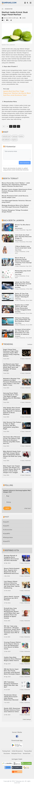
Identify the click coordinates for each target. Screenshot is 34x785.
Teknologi (18, 298)
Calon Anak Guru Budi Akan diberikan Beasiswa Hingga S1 (23, 236)
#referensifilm (7, 529)
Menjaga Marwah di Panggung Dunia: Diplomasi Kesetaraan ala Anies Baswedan (11, 558)
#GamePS (6, 526)
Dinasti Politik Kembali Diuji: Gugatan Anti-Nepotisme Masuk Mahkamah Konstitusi (11, 571)
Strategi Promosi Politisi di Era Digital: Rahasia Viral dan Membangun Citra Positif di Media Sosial (12, 645)
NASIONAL (18, 264)
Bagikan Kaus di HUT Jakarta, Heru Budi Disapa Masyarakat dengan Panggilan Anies (23, 307)
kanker (21, 136)
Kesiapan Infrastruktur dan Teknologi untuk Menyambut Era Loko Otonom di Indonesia (22, 331)
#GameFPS (6, 541)
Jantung (15, 136)
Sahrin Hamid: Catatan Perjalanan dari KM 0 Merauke (11, 598)
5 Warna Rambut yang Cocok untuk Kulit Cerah (23, 247)
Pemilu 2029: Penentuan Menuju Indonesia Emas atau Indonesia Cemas (12, 710)
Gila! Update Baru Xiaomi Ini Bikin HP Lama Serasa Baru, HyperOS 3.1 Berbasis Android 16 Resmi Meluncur (12, 411)
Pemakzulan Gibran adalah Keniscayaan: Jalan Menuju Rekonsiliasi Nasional (11, 697)
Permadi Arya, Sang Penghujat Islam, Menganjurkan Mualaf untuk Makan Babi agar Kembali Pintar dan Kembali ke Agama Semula (11, 613)
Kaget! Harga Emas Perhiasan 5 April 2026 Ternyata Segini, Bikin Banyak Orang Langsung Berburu (11, 353)
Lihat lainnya (27, 719)
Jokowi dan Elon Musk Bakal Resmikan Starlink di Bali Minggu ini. (23, 283)
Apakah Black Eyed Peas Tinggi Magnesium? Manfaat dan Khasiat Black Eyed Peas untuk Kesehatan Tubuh (17, 93)
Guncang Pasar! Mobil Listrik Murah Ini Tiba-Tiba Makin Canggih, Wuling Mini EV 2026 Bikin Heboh (12, 396)
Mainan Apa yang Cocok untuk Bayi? (23, 271)
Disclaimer (7, 753)
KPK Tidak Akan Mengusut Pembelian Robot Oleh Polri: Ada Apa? (11, 684)
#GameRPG (6, 533)
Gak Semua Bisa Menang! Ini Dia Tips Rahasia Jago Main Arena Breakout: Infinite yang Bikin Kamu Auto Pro (11, 440)
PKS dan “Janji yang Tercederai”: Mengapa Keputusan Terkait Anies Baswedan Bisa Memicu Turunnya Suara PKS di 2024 (12, 630)
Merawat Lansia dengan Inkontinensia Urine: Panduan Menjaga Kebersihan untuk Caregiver (17, 191)
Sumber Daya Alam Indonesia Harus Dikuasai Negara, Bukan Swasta (12, 658)
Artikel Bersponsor (17, 751)
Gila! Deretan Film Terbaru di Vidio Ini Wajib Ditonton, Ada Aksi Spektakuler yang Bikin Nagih (12, 425)
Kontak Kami (26, 753)
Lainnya (29, 344)
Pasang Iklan (28, 751)
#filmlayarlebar (8, 537)
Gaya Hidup (18, 250)
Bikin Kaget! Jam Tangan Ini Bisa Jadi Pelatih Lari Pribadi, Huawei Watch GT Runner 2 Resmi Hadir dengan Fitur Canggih (11, 469)
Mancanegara (18, 228)
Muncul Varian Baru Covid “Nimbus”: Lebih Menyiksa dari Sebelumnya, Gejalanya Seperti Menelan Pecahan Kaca (16, 184)
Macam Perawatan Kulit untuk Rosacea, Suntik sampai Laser (15, 196)
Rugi (7, 496)
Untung (8, 502)
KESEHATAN (8, 9)
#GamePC (6, 522)
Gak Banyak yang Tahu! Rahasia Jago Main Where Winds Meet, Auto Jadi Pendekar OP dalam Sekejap (11, 367)
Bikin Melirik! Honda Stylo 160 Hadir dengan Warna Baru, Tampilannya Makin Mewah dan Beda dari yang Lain (12, 455)
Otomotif (17, 336)
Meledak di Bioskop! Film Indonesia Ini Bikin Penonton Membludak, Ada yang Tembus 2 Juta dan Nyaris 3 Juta (12, 382)
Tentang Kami (6, 751)
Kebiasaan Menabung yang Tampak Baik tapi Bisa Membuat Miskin (22, 319)
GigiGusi (14, 139)
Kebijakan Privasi (16, 753)
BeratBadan (6, 139)
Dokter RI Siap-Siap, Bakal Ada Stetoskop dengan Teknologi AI (22, 295)
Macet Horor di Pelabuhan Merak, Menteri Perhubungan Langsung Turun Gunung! (23, 260)
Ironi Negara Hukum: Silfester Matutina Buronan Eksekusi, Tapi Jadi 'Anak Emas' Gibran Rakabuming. (12, 585)
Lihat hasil (27, 508)
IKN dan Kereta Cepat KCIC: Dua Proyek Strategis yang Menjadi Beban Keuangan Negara (12, 671)
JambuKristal (6, 136)
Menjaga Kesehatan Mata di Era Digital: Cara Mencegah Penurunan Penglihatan (15, 206)
